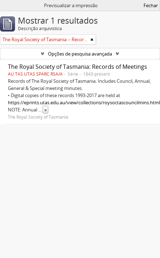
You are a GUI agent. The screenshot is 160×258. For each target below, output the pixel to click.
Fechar (151, 5)
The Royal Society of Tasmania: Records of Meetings (77, 67)
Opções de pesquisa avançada (80, 54)
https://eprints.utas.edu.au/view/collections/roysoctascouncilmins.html (84, 102)
